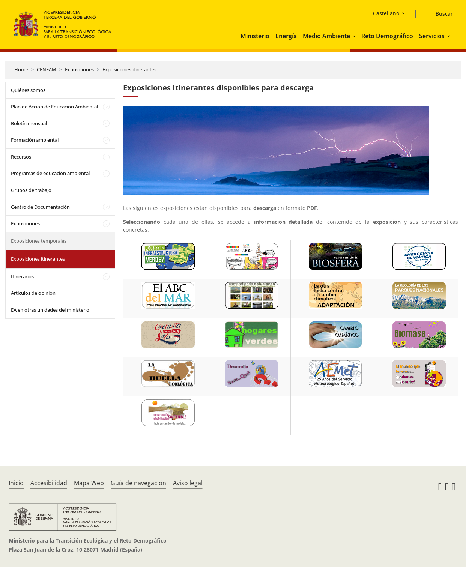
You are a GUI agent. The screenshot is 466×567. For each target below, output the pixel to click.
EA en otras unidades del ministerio (50, 309)
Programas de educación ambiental (50, 173)
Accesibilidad (48, 483)
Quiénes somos (28, 90)
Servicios (432, 36)
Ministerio (255, 36)
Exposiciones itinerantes (129, 69)
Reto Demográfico (387, 36)
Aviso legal (188, 483)
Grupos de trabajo (31, 190)
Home (21, 69)
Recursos (21, 156)
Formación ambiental (35, 139)
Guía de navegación (138, 483)
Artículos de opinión (33, 293)
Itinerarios (22, 276)
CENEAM (46, 69)
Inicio (16, 483)
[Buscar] (439, 14)
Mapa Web (89, 483)
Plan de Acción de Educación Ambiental (54, 106)
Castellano (386, 13)
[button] (355, 36)
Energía (286, 36)
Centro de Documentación (40, 207)
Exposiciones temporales (38, 240)
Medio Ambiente (326, 36)
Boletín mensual (29, 123)
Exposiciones (79, 69)
